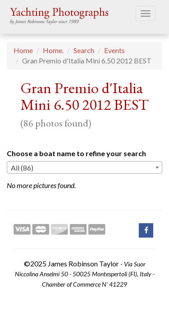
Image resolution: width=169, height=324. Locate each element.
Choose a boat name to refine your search (76, 153)
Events (114, 50)
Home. (53, 50)
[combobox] (84, 167)
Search (83, 50)
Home (23, 50)
